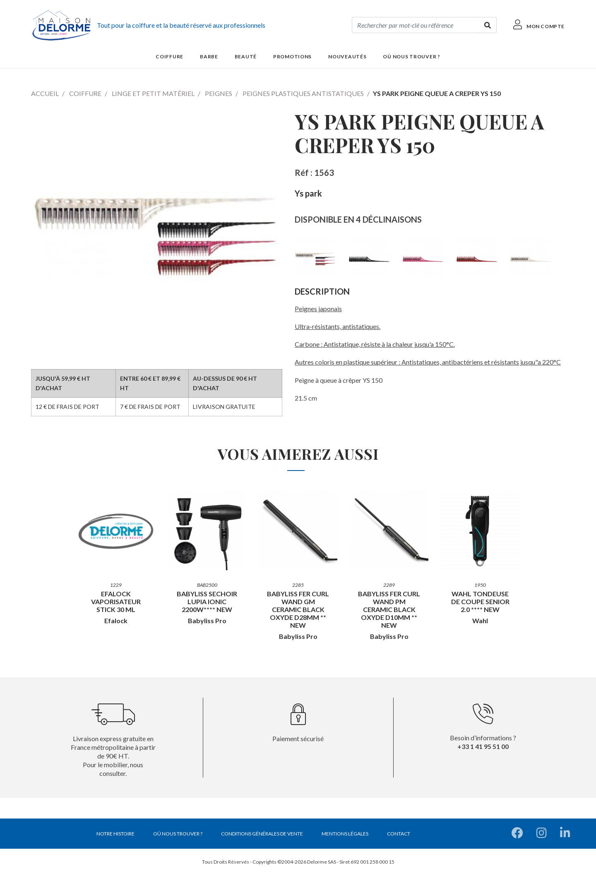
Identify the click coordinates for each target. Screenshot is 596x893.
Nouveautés (347, 56)
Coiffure (85, 93)
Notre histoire (115, 834)
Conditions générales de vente (262, 834)
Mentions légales (345, 834)
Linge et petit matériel (153, 93)
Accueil (45, 93)
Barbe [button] (209, 56)
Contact (398, 834)
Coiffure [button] (169, 56)
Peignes (218, 93)
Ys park (308, 193)
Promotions (292, 56)
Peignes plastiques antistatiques (303, 93)
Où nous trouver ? (411, 56)
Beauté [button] (246, 56)
